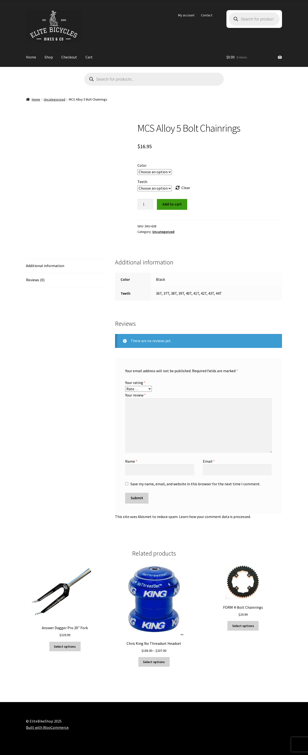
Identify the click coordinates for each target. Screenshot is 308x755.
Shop (49, 57)
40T (189, 293)
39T (181, 293)
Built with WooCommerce (47, 727)
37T (166, 293)
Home (31, 57)
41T (196, 293)
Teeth (142, 181)
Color (142, 165)
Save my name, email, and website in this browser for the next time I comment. (195, 483)
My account (186, 15)
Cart (89, 57)
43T (211, 293)
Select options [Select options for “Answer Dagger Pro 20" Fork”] (65, 646)
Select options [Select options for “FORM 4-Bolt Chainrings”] (243, 626)
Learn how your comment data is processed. (215, 516)
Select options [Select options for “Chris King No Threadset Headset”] (154, 662)
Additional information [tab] (45, 265)
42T (203, 293)
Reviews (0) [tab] (35, 279)
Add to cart (172, 204)
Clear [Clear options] (185, 187)
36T (159, 293)
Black (160, 279)
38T (174, 293)
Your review (135, 395)
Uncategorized (54, 99)
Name (131, 461)
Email (209, 461)
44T (219, 293)
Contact (206, 15)
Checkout (69, 57)
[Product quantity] (145, 204)
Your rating (135, 382)
